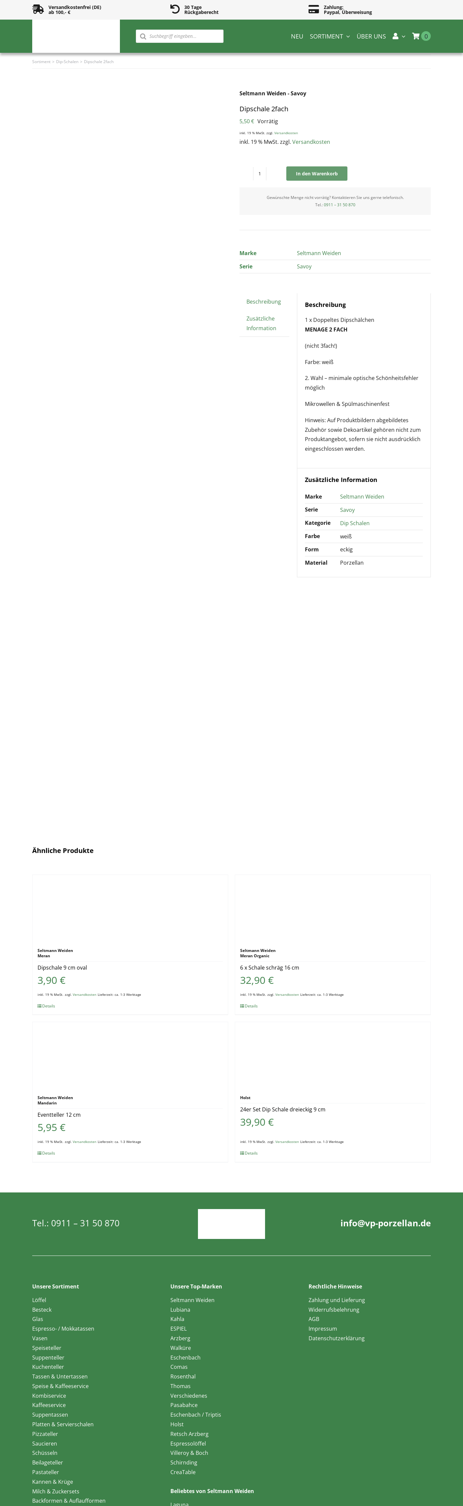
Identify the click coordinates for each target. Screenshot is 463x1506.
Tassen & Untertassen (60, 1376)
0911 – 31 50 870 (339, 205)
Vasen (39, 1338)
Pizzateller (45, 1434)
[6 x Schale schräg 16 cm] (332, 908)
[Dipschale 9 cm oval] (130, 908)
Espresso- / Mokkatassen (63, 1328)
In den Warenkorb (317, 173)
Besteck (41, 1309)
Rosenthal (183, 1376)
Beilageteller (47, 1462)
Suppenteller (48, 1357)
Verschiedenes (188, 1395)
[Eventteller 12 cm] (130, 1055)
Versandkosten (286, 133)
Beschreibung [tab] (263, 301)
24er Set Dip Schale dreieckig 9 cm (282, 1109)
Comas (179, 1366)
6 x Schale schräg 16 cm (269, 967)
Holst (177, 1424)
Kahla (177, 1319)
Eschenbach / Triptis (195, 1414)
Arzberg (180, 1338)
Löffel (39, 1300)
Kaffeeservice (49, 1405)
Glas (37, 1319)
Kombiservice (49, 1395)
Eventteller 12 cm (59, 1114)
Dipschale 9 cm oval (62, 967)
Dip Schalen (355, 523)
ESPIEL (178, 1328)
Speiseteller (46, 1348)
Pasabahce (184, 1405)
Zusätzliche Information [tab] (261, 323)
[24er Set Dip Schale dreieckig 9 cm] (332, 1055)
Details (48, 1006)
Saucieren (44, 1443)
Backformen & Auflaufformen (69, 1500)
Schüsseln (44, 1453)
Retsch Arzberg (189, 1434)
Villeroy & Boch (189, 1453)
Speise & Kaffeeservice (60, 1386)
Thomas (180, 1386)
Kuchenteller (48, 1366)
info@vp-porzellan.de (385, 1223)
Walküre (180, 1348)
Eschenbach (185, 1357)
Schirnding (183, 1462)
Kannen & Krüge (52, 1481)
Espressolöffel (188, 1443)
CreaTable (183, 1472)
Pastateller (45, 1472)
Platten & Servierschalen (63, 1424)
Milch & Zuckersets (55, 1491)
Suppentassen (50, 1414)
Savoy (304, 266)
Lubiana (180, 1309)
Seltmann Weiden (319, 253)
